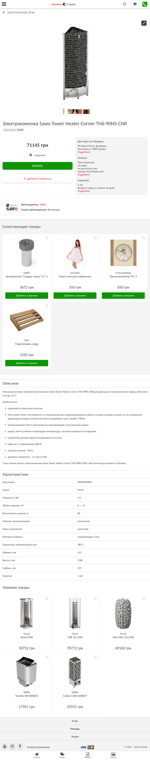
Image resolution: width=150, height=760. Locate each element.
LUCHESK (143, 747)
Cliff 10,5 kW (75, 637)
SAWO (43, 204)
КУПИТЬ (37, 166)
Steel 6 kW (27, 637)
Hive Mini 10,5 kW (123, 637)
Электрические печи (21, 12)
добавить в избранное (39, 178)
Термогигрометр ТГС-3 (123, 276)
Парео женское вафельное (75, 276)
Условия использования (38, 747)
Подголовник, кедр (26, 344)
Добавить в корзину (26, 295)
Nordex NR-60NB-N (26, 696)
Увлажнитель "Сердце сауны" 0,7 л (27, 276)
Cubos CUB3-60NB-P (75, 696)
